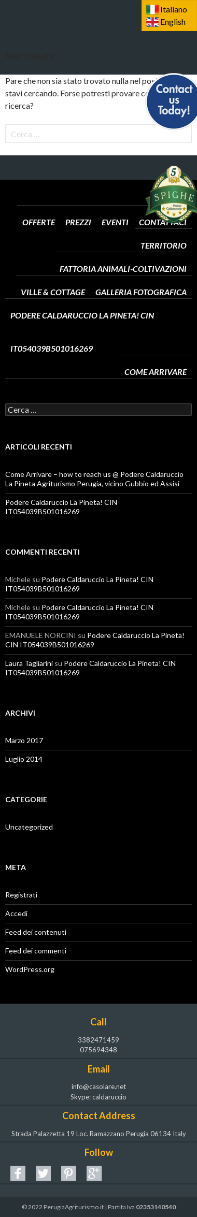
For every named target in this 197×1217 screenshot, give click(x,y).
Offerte (38, 207)
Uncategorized (29, 826)
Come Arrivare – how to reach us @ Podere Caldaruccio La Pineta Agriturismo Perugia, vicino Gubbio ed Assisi (94, 479)
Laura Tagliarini (29, 663)
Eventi (115, 207)
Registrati (21, 894)
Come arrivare (155, 356)
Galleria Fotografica (141, 277)
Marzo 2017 (24, 740)
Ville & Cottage (53, 277)
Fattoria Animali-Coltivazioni (123, 253)
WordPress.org (29, 969)
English (173, 21)
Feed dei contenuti (35, 932)
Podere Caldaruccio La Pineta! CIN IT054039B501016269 (98, 300)
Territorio (163, 230)
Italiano (173, 9)
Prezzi (78, 207)
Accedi (16, 913)
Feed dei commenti (35, 950)
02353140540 (156, 1207)
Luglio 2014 (24, 759)
